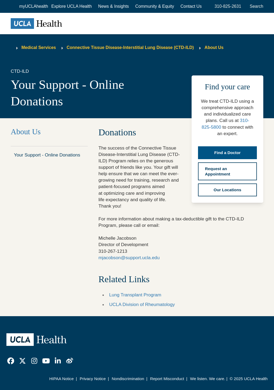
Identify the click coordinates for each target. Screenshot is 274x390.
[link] (10, 361)
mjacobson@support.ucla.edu (128, 257)
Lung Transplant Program (135, 294)
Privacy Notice (93, 378)
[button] (71, 6)
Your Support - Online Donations (47, 155)
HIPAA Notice (61, 378)
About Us (213, 47)
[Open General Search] (255, 6)
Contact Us (191, 6)
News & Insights (113, 6)
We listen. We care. (207, 378)
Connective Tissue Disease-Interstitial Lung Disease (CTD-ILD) (130, 47)
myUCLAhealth (33, 6)
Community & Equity (154, 6)
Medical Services (38, 47)
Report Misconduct (167, 378)
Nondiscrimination (128, 378)
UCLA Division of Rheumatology (142, 304)
